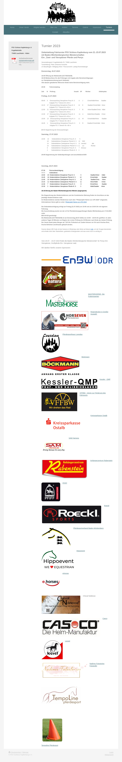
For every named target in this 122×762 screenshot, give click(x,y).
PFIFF (65, 483)
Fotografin (93, 666)
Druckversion (15, 752)
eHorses (66, 573)
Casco (105, 618)
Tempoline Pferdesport (49, 745)
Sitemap (25, 752)
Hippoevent (80, 551)
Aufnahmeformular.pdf (26, 60)
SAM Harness (74, 438)
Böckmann (85, 357)
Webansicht (109, 755)
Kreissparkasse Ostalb (99, 416)
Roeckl (106, 506)
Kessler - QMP (105, 379)
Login (111, 752)
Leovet (67, 641)
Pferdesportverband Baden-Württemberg (88, 528)
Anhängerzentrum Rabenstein (101, 461)
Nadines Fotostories (97, 664)
